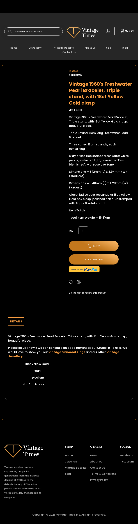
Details (16, 321)
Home (69, 455)
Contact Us (97, 467)
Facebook (126, 455)
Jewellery (71, 461)
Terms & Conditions (103, 474)
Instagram (127, 461)
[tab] (16, 321)
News (93, 455)
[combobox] (33, 31)
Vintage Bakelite (75, 467)
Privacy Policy (99, 480)
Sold (68, 474)
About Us (96, 461)
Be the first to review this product (87, 292)
